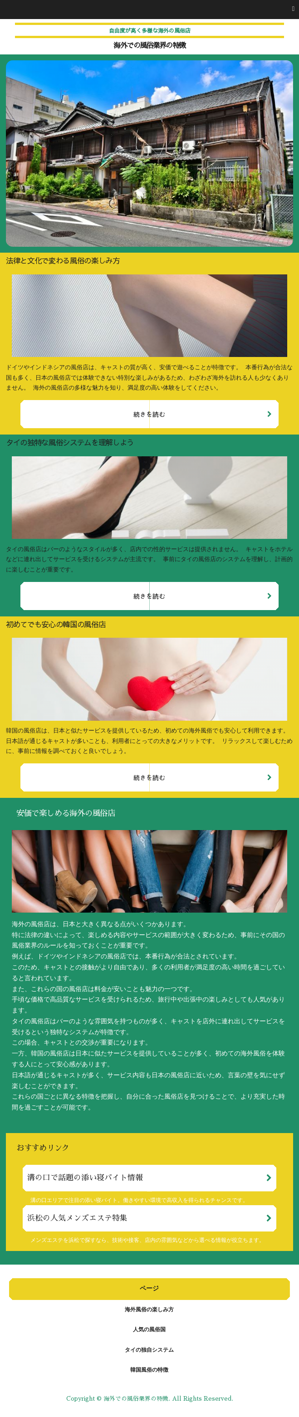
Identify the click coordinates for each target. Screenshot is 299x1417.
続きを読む (149, 414)
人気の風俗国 (149, 1330)
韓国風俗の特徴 (149, 1370)
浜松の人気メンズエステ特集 (77, 1218)
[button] (149, 9)
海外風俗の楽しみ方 (149, 1310)
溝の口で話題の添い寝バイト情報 (85, 1178)
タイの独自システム (149, 1350)
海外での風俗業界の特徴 (149, 45)
